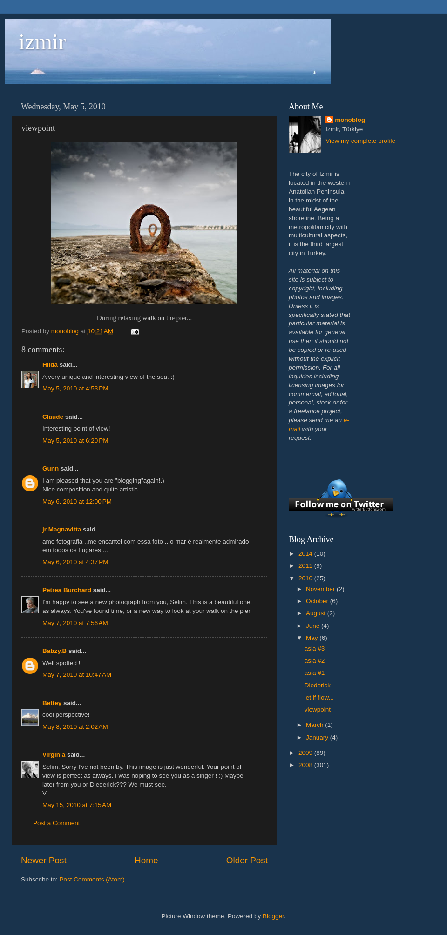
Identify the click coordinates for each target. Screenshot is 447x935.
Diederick (318, 685)
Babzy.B (54, 650)
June (313, 625)
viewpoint (318, 709)
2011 (306, 565)
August (316, 613)
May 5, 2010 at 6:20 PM (75, 440)
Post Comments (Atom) (92, 879)
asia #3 (315, 648)
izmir (42, 41)
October (318, 601)
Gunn (50, 468)
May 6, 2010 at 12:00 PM (77, 501)
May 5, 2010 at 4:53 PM (75, 388)
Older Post (247, 860)
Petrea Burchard (66, 589)
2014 (306, 553)
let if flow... (319, 697)
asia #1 (315, 672)
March (315, 724)
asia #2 (315, 660)
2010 (306, 578)
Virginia (53, 754)
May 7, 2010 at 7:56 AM (75, 622)
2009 (306, 752)
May (312, 637)
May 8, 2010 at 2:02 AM (75, 726)
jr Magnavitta (61, 529)
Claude (52, 416)
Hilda (50, 364)
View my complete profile (360, 140)
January (318, 737)
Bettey (51, 703)
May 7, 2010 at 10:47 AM (76, 674)
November (321, 588)
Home (146, 860)
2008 (306, 764)
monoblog (350, 119)
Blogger (273, 916)
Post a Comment (56, 823)
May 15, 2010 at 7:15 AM (76, 804)
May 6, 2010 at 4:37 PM (75, 561)
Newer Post (44, 860)
